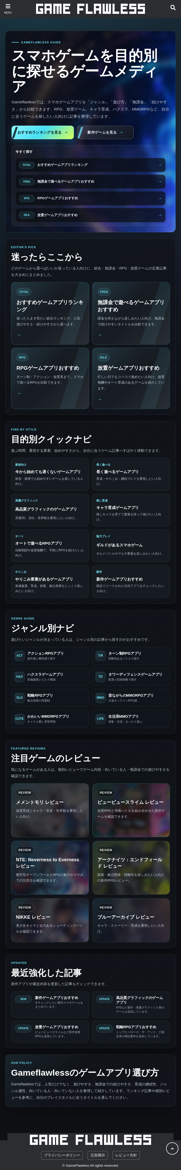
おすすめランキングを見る (40, 132)
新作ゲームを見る (102, 132)
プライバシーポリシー (62, 1155)
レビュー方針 (126, 1155)
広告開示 (98, 1155)
